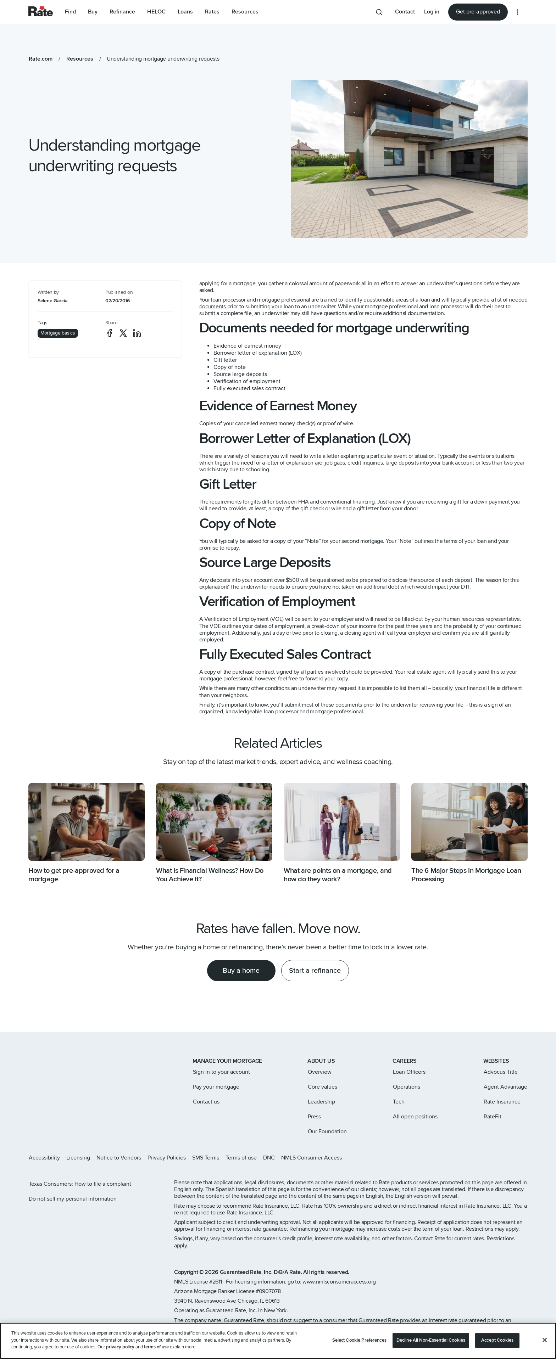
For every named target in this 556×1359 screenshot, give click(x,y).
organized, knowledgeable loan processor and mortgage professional (281, 711)
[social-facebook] (109, 333)
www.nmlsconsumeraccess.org (339, 1281)
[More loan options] (518, 12)
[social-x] (123, 333)
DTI (465, 586)
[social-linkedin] (137, 333)
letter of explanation (290, 462)
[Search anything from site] (379, 12)
